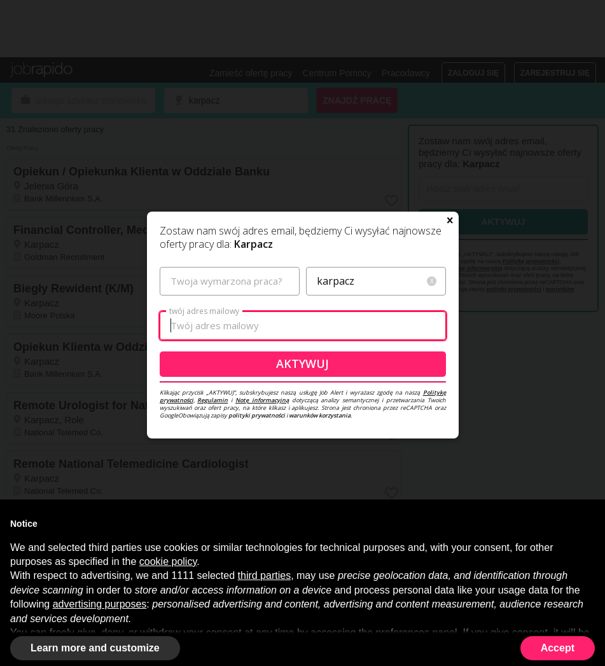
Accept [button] (557, 647)
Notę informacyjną (262, 400)
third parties (264, 575)
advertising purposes (100, 604)
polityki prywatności (256, 415)
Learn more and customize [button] (95, 647)
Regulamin (212, 400)
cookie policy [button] (168, 561)
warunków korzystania (320, 415)
